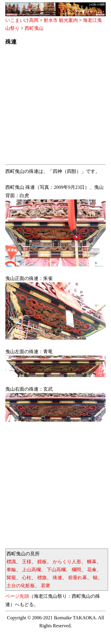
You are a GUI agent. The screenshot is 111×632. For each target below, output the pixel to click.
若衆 (45, 585)
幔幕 (91, 561)
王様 (26, 561)
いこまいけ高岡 (21, 20)
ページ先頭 (17, 596)
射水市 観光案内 (61, 20)
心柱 (26, 577)
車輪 (11, 569)
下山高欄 (56, 569)
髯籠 (11, 577)
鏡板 (42, 561)
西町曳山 (34, 28)
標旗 (42, 577)
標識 (11, 561)
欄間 (76, 569)
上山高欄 (31, 569)
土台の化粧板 (21, 585)
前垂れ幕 (77, 577)
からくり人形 (67, 561)
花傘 (91, 569)
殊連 (57, 577)
